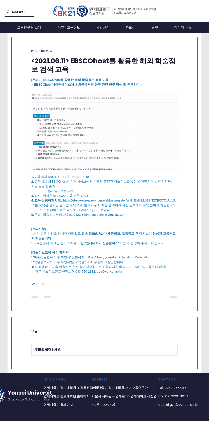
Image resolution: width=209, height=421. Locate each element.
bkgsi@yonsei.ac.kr (182, 404)
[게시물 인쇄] (43, 284)
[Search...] (18, 12)
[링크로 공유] (33, 284)
